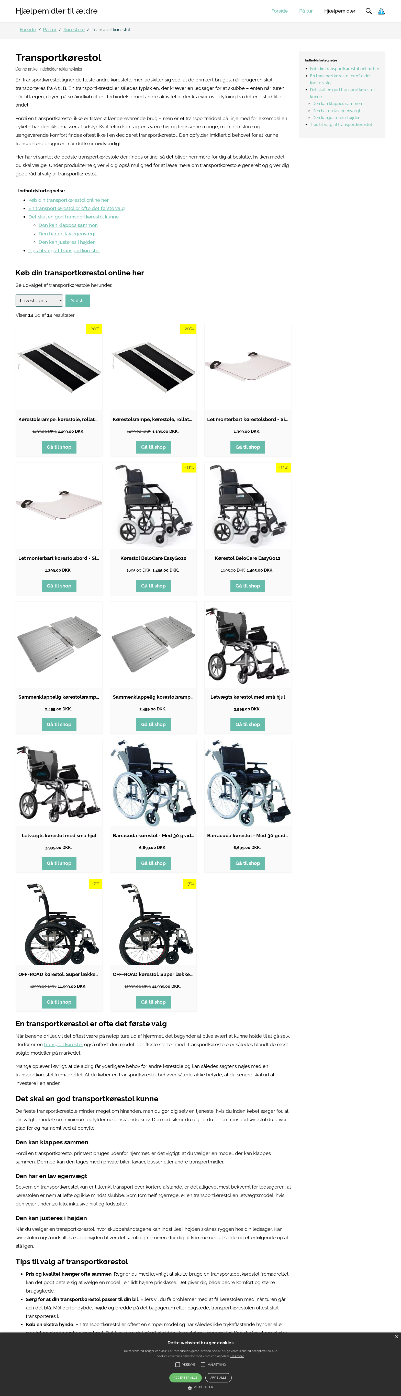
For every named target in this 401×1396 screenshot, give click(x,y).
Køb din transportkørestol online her (68, 200)
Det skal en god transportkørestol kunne (73, 217)
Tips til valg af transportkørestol (64, 251)
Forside (279, 11)
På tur (306, 11)
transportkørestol (63, 1044)
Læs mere (237, 1356)
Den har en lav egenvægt (67, 234)
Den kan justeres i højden (67, 242)
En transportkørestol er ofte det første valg (76, 208)
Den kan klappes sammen (68, 225)
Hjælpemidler (339, 11)
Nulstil (78, 300)
